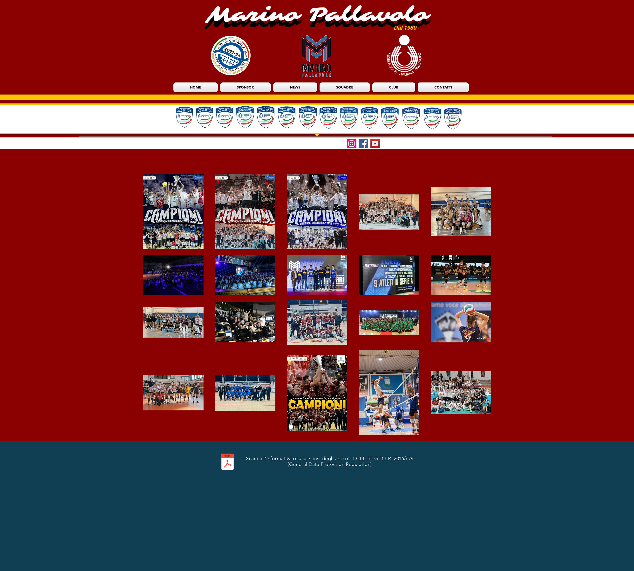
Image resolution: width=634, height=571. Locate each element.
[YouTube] (375, 143)
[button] (393, 87)
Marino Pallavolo (317, 15)
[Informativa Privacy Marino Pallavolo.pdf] (227, 462)
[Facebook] (363, 143)
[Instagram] (351, 143)
